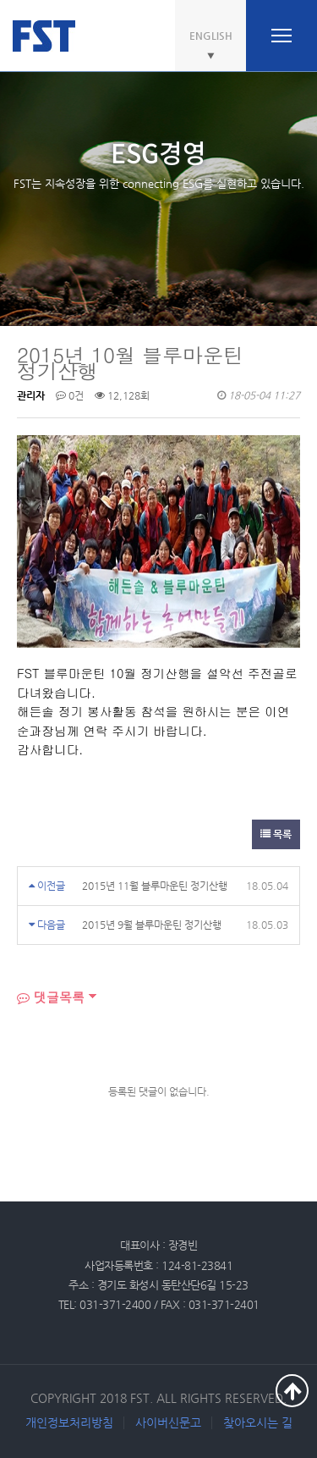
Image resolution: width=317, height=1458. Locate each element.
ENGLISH (210, 35)
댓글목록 (51, 997)
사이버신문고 (168, 1422)
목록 (276, 834)
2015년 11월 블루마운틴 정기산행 (154, 886)
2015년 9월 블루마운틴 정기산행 (151, 925)
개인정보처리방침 (69, 1422)
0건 (70, 395)
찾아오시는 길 (257, 1422)
